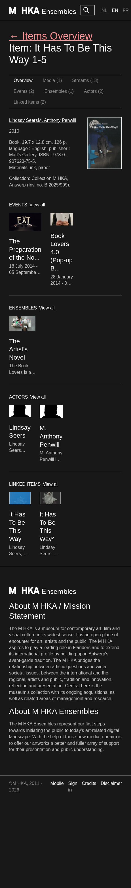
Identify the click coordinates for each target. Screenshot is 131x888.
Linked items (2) (30, 102)
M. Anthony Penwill (57, 120)
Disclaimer (111, 783)
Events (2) (24, 91)
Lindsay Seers (23, 120)
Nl (104, 10)
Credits (89, 783)
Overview (23, 80)
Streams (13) (85, 80)
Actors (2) (93, 91)
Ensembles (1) (59, 91)
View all (37, 204)
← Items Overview (50, 36)
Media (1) (52, 80)
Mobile (57, 783)
